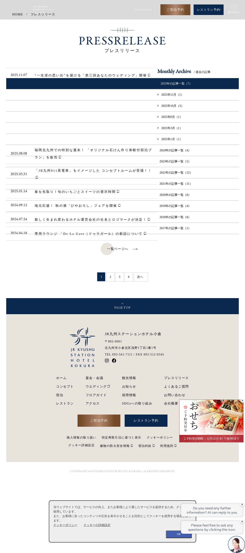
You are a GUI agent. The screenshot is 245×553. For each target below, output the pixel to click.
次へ (140, 349)
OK (179, 534)
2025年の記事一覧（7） (176, 155)
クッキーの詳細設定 (97, 525)
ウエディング (96, 458)
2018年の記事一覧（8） (175, 289)
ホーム (61, 450)
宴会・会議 (94, 450)
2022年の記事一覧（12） (176, 244)
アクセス (93, 475)
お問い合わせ (174, 467)
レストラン (65, 475)
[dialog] (122, 521)
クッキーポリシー (65, 525)
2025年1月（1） (170, 211)
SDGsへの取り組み (137, 475)
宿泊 (59, 467)
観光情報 (129, 450)
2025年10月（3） (171, 177)
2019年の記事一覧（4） (175, 278)
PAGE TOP (122, 380)
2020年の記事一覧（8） (175, 267)
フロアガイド (96, 467)
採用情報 (129, 467)
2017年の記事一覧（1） (175, 300)
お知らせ (129, 458)
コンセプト (65, 458)
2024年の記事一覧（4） (175, 222)
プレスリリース (176, 450)
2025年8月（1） (170, 188)
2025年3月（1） (170, 200)
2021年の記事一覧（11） (176, 255)
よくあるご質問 (176, 458)
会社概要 (171, 475)
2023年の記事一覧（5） (175, 233)
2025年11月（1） (171, 166)
